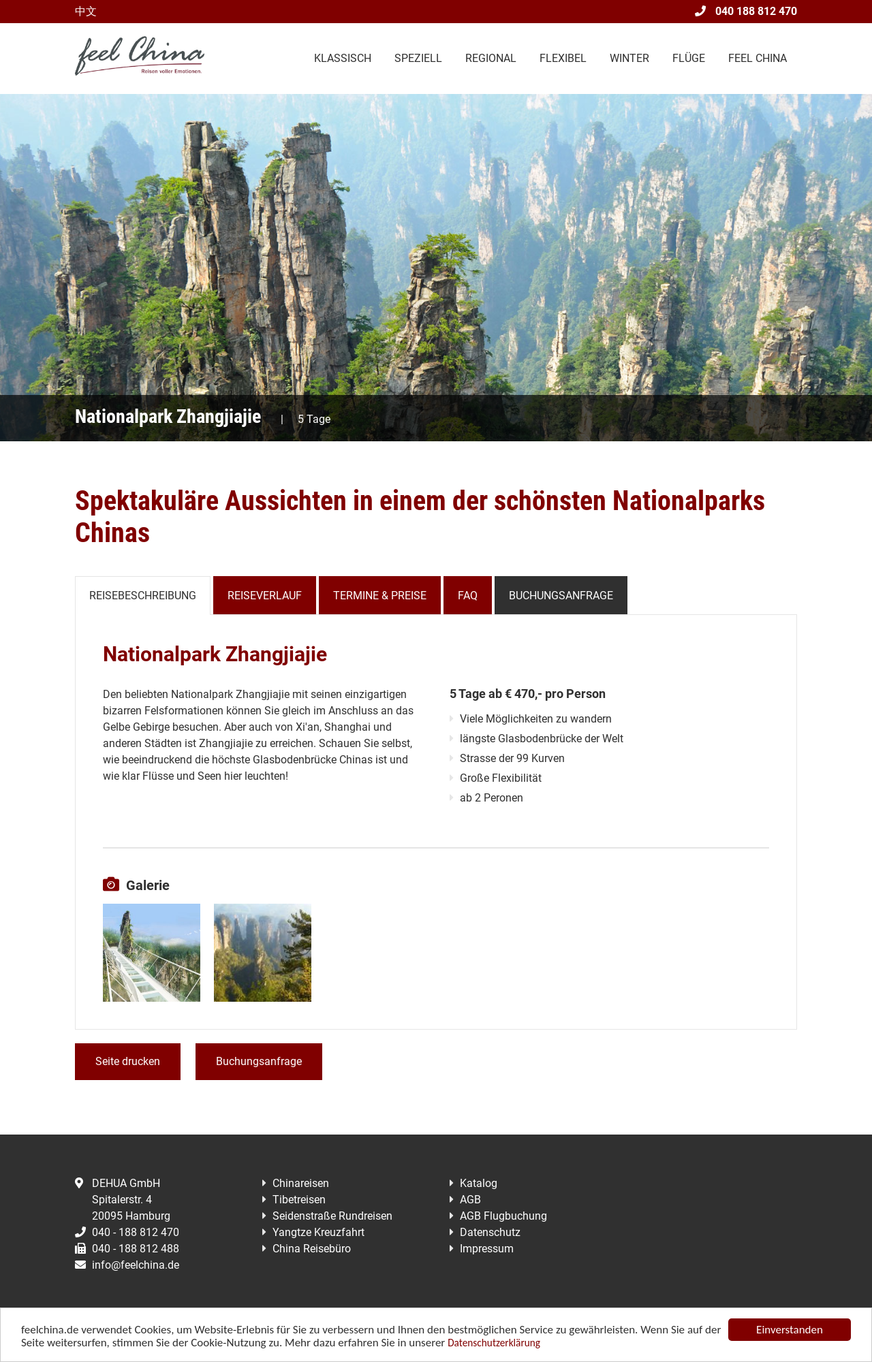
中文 (86, 11)
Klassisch (342, 58)
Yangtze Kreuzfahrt (318, 1232)
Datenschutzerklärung (494, 1343)
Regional (490, 58)
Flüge (688, 58)
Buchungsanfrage (561, 595)
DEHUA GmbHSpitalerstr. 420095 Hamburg (122, 1199)
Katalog (478, 1183)
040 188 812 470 (746, 11)
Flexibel (563, 58)
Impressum (487, 1248)
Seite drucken (127, 1061)
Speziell (418, 58)
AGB (470, 1199)
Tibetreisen (299, 1199)
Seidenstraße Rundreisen (332, 1215)
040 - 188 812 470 (127, 1232)
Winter (629, 58)
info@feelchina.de (127, 1264)
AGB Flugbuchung (503, 1215)
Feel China (757, 58)
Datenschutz (490, 1232)
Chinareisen (300, 1183)
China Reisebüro (311, 1248)
